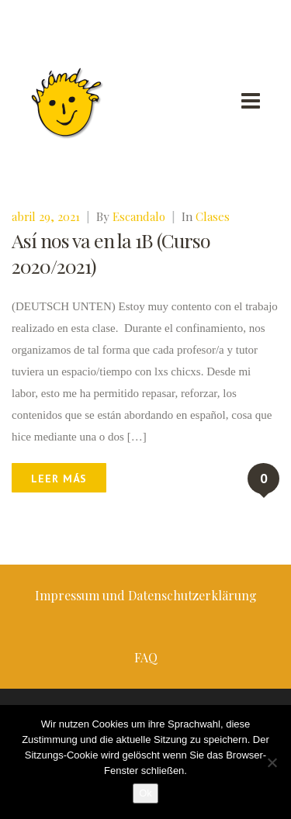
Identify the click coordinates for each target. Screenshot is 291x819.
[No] (271, 762)
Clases (213, 216)
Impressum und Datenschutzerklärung (146, 595)
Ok (145, 793)
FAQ (146, 657)
